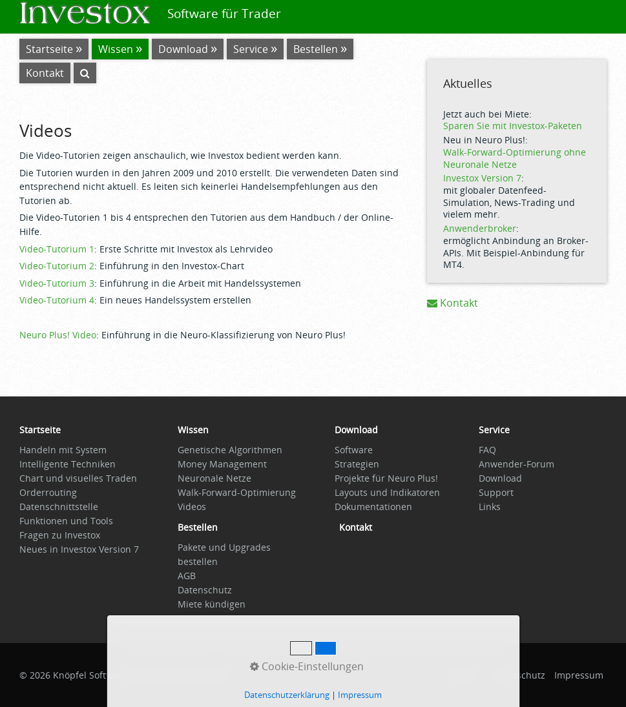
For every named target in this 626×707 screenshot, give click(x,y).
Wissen (115, 49)
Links (490, 506)
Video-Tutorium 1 (56, 249)
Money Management (222, 464)
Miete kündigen (211, 604)
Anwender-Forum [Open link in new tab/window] (516, 464)
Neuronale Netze (214, 478)
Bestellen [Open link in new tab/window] (315, 49)
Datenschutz (205, 590)
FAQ (487, 450)
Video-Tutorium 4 (56, 300)
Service (250, 49)
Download (183, 49)
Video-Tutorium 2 (56, 266)
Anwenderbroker (479, 228)
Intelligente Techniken (67, 464)
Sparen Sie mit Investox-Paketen (512, 125)
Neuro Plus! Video (57, 335)
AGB (187, 575)
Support (496, 492)
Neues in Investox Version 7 (79, 549)
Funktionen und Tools (66, 521)
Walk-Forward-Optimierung (237, 492)
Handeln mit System (63, 450)
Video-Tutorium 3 (56, 283)
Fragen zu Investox (59, 535)
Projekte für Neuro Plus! (386, 478)
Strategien (357, 464)
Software (354, 450)
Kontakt (452, 303)
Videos (192, 506)
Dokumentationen (373, 506)
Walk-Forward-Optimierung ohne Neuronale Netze (514, 158)
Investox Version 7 (482, 178)
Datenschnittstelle (58, 506)
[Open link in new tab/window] (198, 530)
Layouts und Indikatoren (387, 492)
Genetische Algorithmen (230, 450)
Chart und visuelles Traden (78, 478)
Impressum (578, 675)
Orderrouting (48, 492)
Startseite (49, 49)
